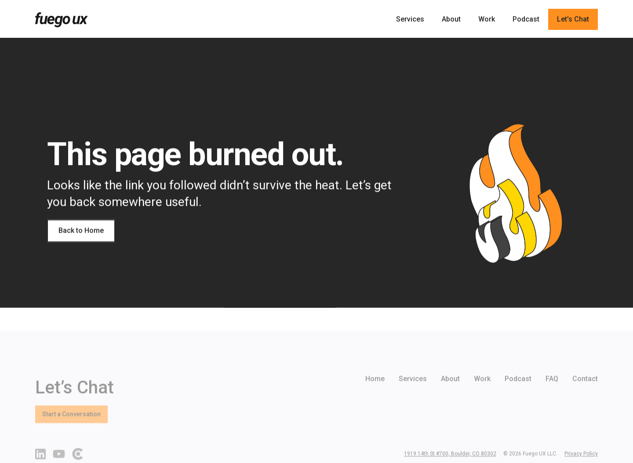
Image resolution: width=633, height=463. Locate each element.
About (451, 19)
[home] (61, 19)
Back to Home (81, 230)
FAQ (552, 391)
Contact (585, 391)
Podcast (526, 19)
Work (486, 19)
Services (410, 19)
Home (375, 391)
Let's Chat (573, 19)
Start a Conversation (71, 426)
